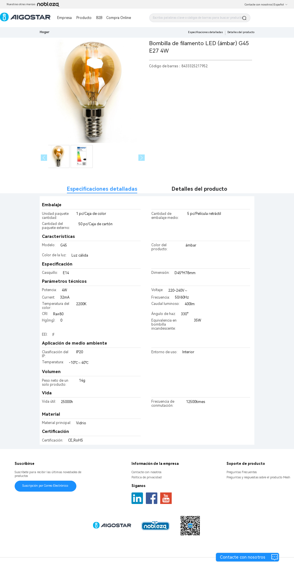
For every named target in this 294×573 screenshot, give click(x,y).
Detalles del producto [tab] (199, 189)
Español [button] (281, 4)
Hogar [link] (44, 32)
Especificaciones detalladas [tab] (102, 189)
